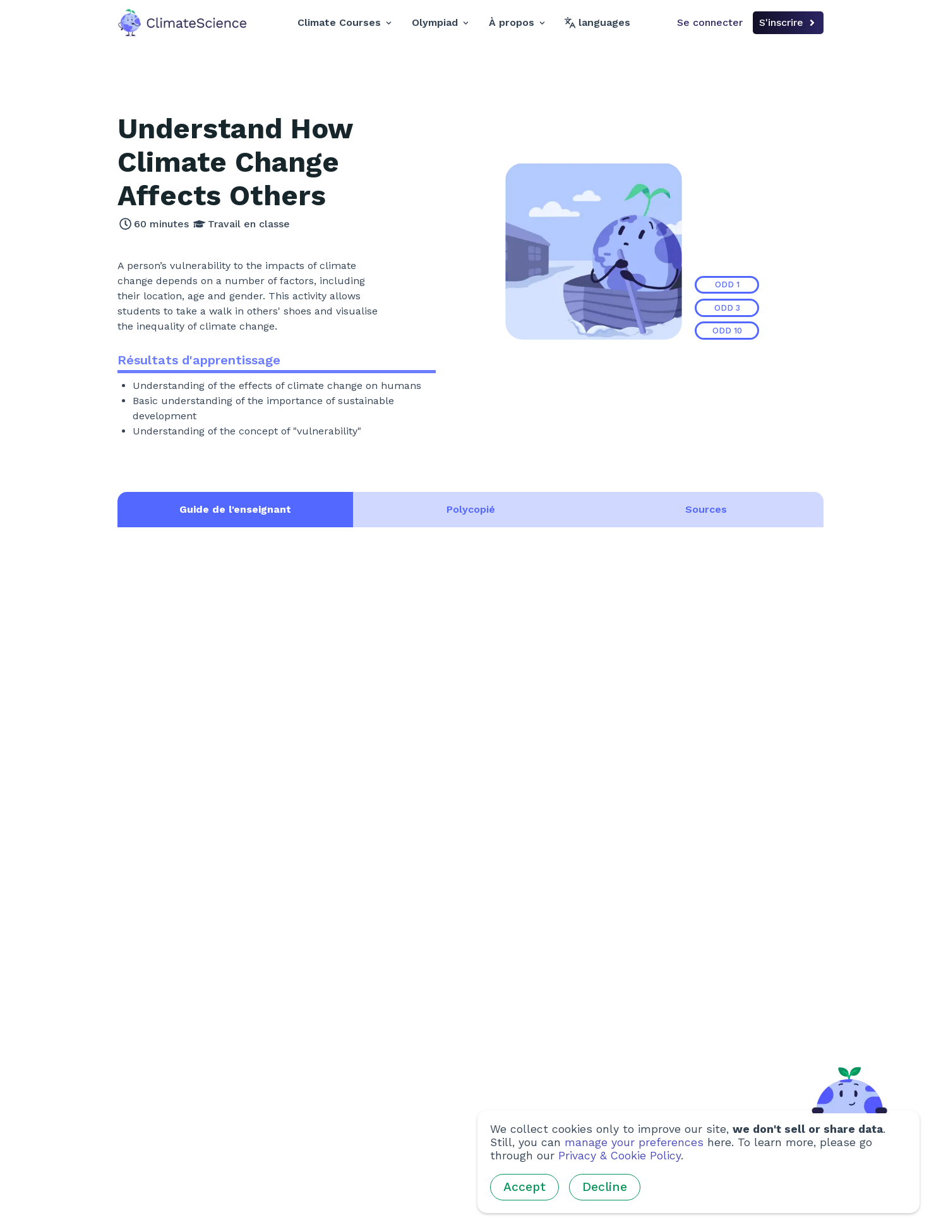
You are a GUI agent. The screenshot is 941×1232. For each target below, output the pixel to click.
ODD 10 (727, 330)
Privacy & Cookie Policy (619, 1155)
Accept (524, 1187)
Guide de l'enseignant (235, 509)
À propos (517, 22)
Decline (604, 1187)
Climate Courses (344, 22)
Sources (706, 509)
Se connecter (710, 22)
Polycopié (471, 509)
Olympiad (440, 22)
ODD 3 (727, 308)
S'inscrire (788, 22)
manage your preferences (634, 1142)
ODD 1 (727, 284)
